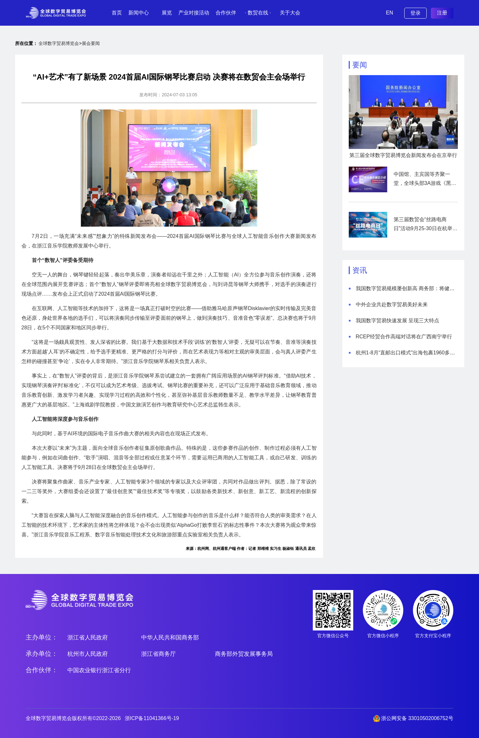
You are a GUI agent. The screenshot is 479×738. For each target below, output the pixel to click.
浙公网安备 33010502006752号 (417, 718)
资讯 (359, 270)
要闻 (359, 65)
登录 (415, 13)
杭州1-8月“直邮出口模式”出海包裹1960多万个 (408, 352)
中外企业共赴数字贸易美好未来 (392, 304)
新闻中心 (138, 12)
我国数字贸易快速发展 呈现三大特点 (397, 320)
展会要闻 (91, 43)
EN (389, 12)
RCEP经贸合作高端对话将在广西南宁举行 (404, 336)
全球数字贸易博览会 (58, 43)
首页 (117, 12)
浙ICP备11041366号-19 (152, 718)
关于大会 (290, 12)
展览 (167, 12)
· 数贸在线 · (258, 12)
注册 (442, 12)
